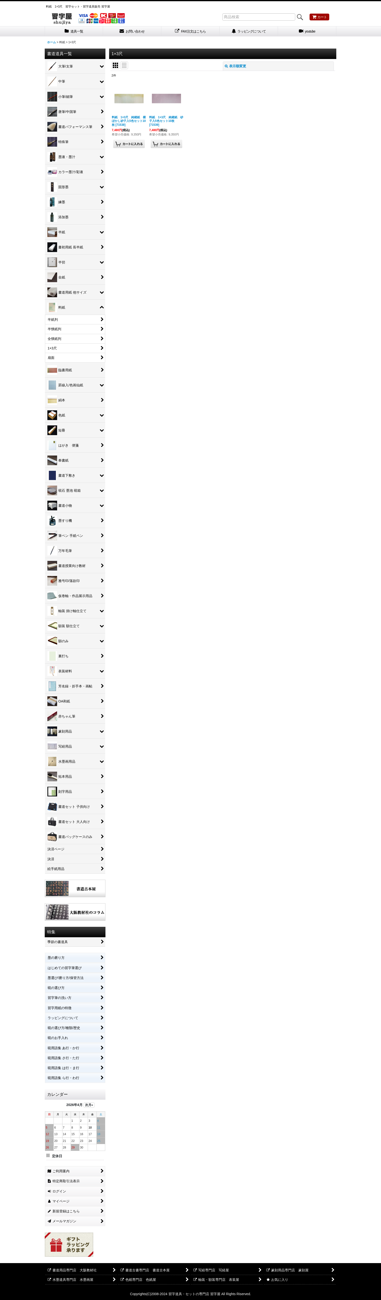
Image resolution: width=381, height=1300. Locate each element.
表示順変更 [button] (235, 66)
